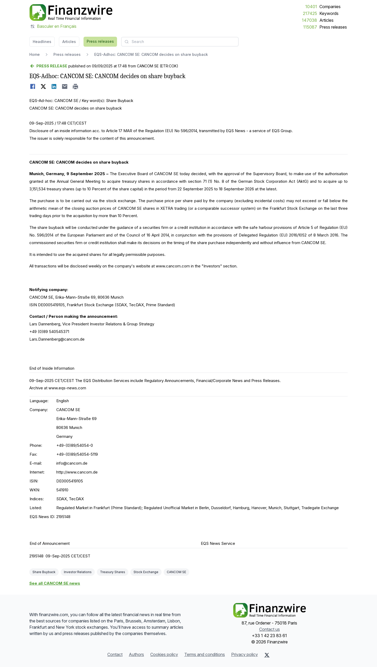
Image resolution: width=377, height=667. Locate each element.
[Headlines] (70, 12)
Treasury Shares (112, 572)
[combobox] (180, 41)
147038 (309, 20)
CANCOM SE (176, 572)
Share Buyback (44, 572)
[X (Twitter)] (267, 655)
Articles (326, 20)
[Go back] (48, 66)
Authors (136, 654)
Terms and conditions (204, 654)
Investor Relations (78, 572)
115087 (310, 27)
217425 (310, 13)
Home (34, 54)
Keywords (329, 13)
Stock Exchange (146, 572)
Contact (115, 654)
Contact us (269, 629)
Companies (330, 6)
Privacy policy (244, 654)
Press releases (333, 27)
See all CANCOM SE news (54, 583)
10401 (311, 6)
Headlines (42, 41)
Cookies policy (164, 654)
